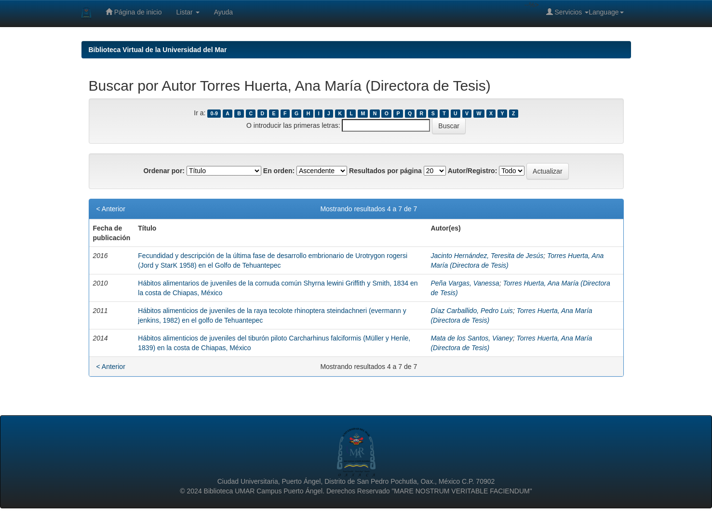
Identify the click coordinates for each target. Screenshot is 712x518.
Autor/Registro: (472, 171)
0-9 (214, 113)
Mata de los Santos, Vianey (471, 338)
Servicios (567, 12)
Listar (188, 12)
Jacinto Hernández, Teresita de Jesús (486, 255)
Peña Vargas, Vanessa (464, 283)
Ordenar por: (164, 171)
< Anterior (110, 209)
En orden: (279, 171)
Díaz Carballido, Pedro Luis (471, 310)
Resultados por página (385, 171)
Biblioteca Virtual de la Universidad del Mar (158, 50)
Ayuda (223, 12)
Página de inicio (134, 12)
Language (606, 12)
